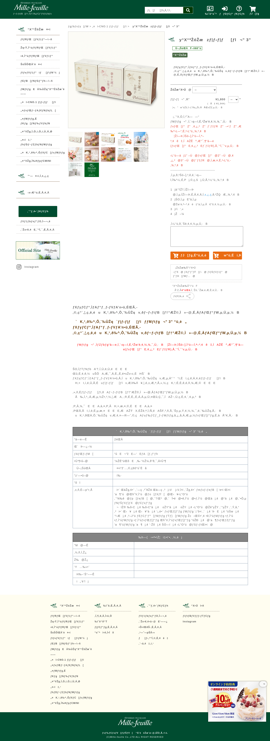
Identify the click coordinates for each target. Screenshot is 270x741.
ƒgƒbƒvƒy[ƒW (78, 26)
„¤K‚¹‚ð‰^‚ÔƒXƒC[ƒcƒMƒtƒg (42, 152)
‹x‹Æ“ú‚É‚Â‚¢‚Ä (38, 192)
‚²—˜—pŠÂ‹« (147, 632)
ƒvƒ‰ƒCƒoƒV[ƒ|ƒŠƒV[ (117, 733)
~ (263, 684)
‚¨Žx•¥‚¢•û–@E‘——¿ (153, 621)
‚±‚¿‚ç (208, 194)
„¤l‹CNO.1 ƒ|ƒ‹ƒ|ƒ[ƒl (38, 102)
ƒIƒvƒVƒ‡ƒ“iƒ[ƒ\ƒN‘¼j (40, 72)
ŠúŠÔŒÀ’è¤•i (31, 64)
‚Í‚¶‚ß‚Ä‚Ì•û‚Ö (103, 616)
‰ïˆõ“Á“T (101, 621)
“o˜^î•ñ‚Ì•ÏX (104, 632)
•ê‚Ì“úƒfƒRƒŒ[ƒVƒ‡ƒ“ (36, 55)
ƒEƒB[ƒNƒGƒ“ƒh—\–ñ (36, 80)
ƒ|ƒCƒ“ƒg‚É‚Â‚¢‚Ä (106, 627)
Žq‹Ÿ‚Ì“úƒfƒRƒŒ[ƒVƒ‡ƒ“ (38, 47)
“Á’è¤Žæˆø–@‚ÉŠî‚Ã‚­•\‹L (152, 733)
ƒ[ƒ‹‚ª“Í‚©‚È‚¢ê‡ (153, 638)
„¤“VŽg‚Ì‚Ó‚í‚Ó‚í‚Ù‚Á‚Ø (36, 131)
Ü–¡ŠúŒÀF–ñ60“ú (187, 48)
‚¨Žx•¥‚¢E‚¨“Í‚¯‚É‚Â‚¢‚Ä (37, 229)
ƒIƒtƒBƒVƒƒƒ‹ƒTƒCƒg (196, 616)
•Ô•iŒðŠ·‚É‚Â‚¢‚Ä (150, 627)
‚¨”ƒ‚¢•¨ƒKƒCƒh (38, 211)
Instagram (27, 266)
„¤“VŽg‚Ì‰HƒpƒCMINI (35, 160)
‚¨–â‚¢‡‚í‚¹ (146, 643)
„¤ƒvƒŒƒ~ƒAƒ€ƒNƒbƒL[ (38, 110)
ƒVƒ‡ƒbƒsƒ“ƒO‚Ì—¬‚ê (35, 221)
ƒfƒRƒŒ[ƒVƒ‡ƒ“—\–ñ (36, 39)
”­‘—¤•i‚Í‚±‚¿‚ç (38, 175)
